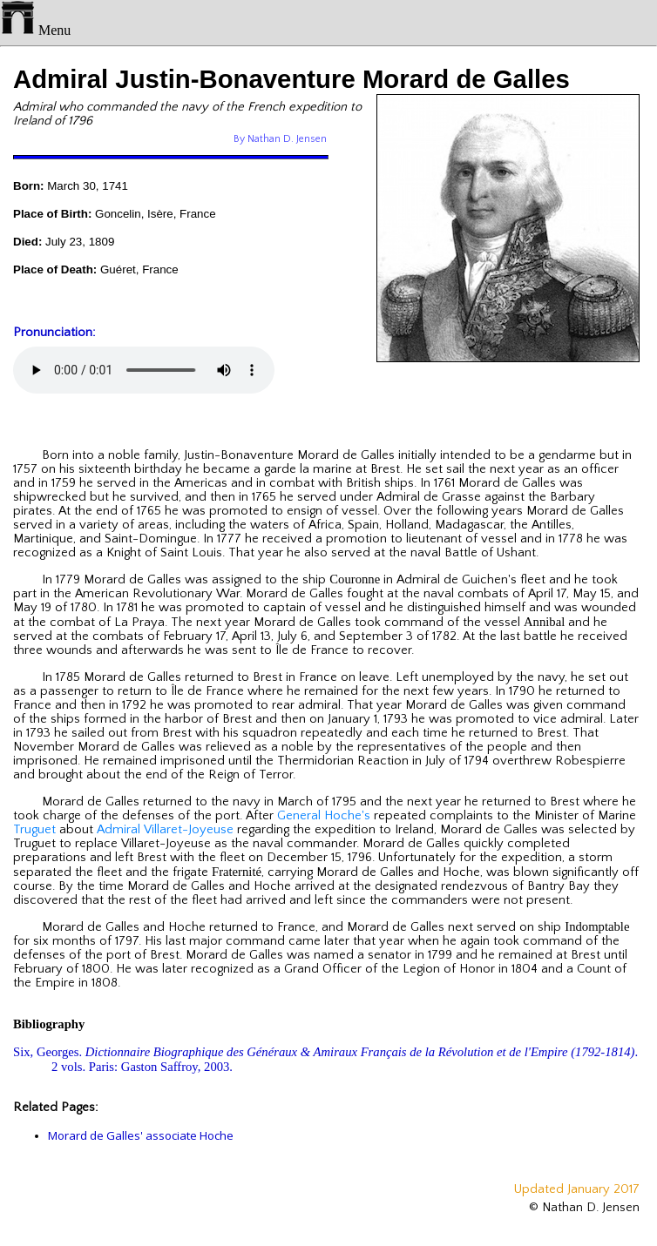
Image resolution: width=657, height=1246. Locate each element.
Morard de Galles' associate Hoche (141, 1135)
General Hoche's (323, 816)
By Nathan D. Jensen (280, 139)
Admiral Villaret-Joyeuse (165, 830)
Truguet (34, 830)
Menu (35, 30)
